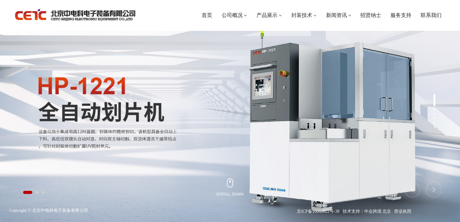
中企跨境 (372, 211)
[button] (27, 192)
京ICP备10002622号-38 (318, 211)
